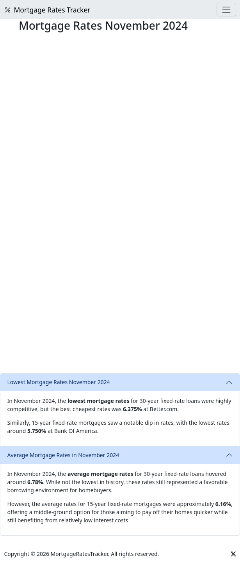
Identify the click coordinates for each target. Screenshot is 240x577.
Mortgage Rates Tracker (47, 9)
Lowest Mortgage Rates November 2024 (58, 382)
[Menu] (226, 9)
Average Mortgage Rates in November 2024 (63, 455)
